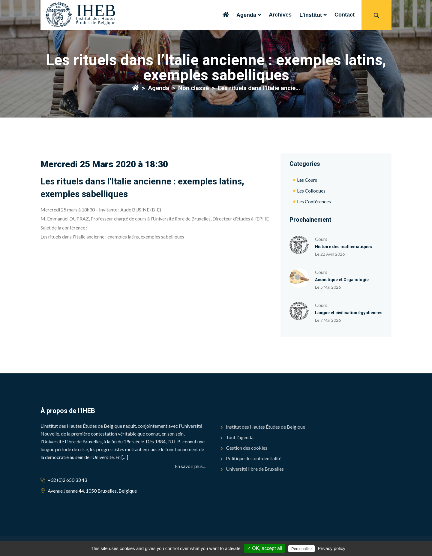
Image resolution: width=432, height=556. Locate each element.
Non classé (193, 88)
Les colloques (311, 190)
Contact (344, 15)
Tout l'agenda (240, 437)
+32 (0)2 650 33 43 (67, 480)
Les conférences (314, 201)
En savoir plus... (190, 466)
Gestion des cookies (246, 448)
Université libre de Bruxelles (255, 469)
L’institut (310, 15)
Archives (280, 15)
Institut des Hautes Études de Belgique (265, 427)
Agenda (246, 15)
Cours (343, 242)
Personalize (301, 548)
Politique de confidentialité (253, 458)
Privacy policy (331, 548)
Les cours (307, 180)
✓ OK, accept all (264, 548)
